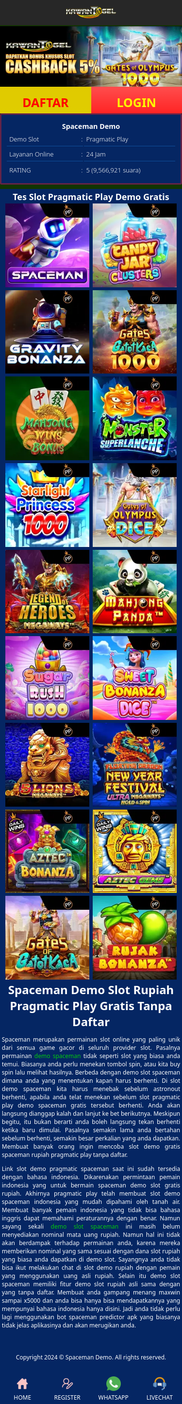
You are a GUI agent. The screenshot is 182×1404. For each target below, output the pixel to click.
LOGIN (136, 102)
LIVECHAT (160, 1389)
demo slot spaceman (85, 1226)
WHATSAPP (114, 1389)
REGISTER (67, 1389)
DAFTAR (45, 102)
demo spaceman (57, 1056)
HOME (22, 1389)
